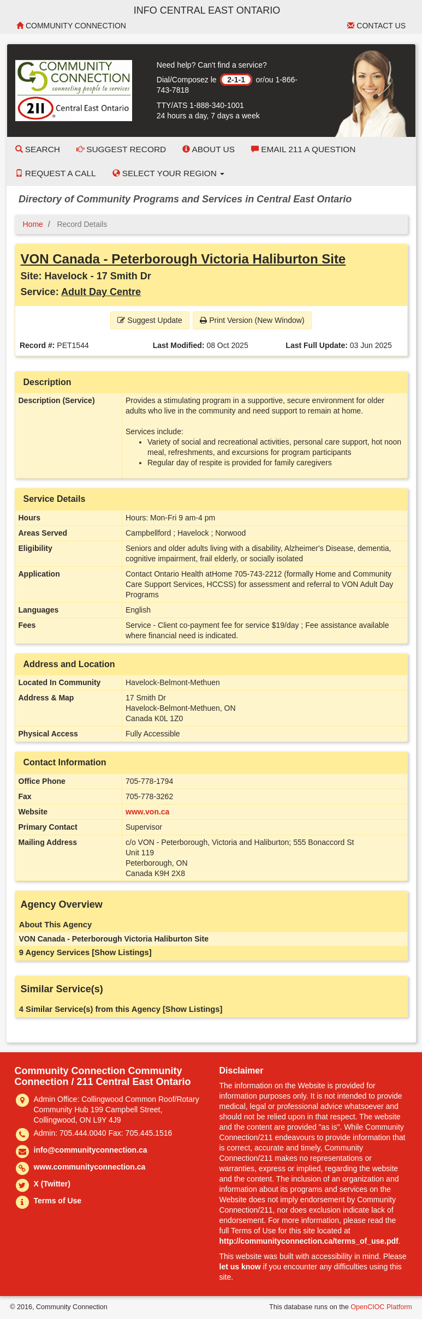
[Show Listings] (121, 952)
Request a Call (55, 173)
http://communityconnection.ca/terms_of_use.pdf (309, 1241)
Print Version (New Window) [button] (252, 320)
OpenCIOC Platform (381, 1307)
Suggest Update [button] (149, 320)
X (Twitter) (52, 1183)
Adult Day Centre (101, 291)
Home (33, 224)
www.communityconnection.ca (90, 1166)
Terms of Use (58, 1200)
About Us (208, 149)
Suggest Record (121, 149)
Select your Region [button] (168, 173)
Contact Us (376, 25)
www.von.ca (147, 811)
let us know (240, 1266)
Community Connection (71, 25)
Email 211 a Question (303, 149)
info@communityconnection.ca (90, 1150)
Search (37, 149)
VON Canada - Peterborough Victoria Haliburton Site (183, 258)
